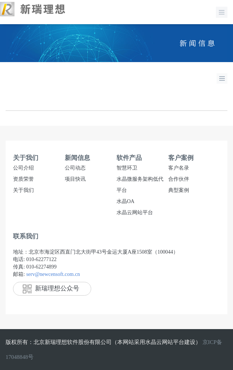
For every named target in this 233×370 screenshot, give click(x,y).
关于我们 (23, 190)
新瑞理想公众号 (51, 288)
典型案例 (178, 190)
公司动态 (75, 168)
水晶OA (125, 201)
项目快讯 (75, 179)
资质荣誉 (23, 179)
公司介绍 (23, 168)
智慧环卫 (126, 168)
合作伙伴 (178, 179)
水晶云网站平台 (134, 212)
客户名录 (178, 168)
